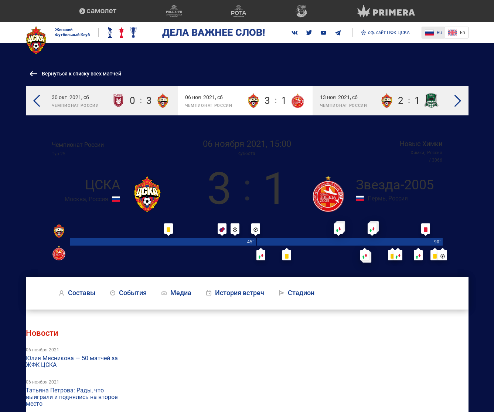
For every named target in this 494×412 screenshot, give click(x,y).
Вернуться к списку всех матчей (81, 74)
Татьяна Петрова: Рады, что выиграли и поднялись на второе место (71, 397)
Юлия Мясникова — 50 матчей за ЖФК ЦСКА (72, 361)
